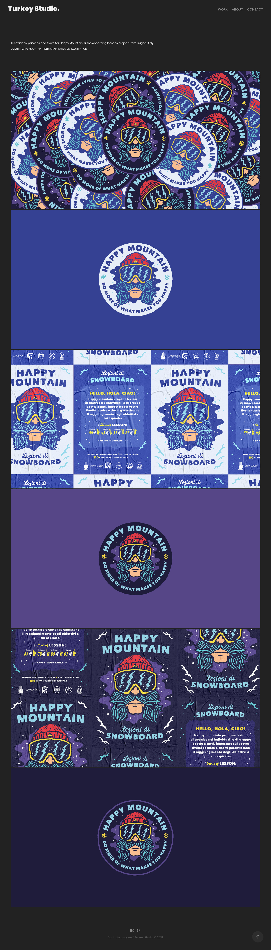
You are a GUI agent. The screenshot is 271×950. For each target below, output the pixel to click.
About (237, 9)
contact (255, 9)
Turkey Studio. (33, 9)
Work (223, 9)
